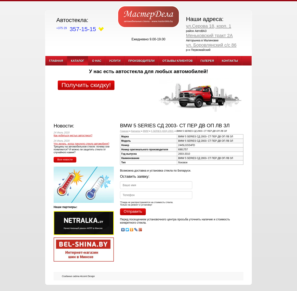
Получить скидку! (86, 85)
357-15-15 (76, 29)
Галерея (207, 60)
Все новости (65, 159)
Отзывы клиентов (177, 60)
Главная (56, 60)
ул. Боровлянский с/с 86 (211, 45)
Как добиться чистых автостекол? (73, 135)
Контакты (230, 60)
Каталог (77, 60)
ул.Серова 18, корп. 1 (208, 26)
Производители (141, 60)
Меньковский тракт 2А (209, 35)
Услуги (114, 60)
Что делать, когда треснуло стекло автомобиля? (81, 143)
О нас (96, 60)
